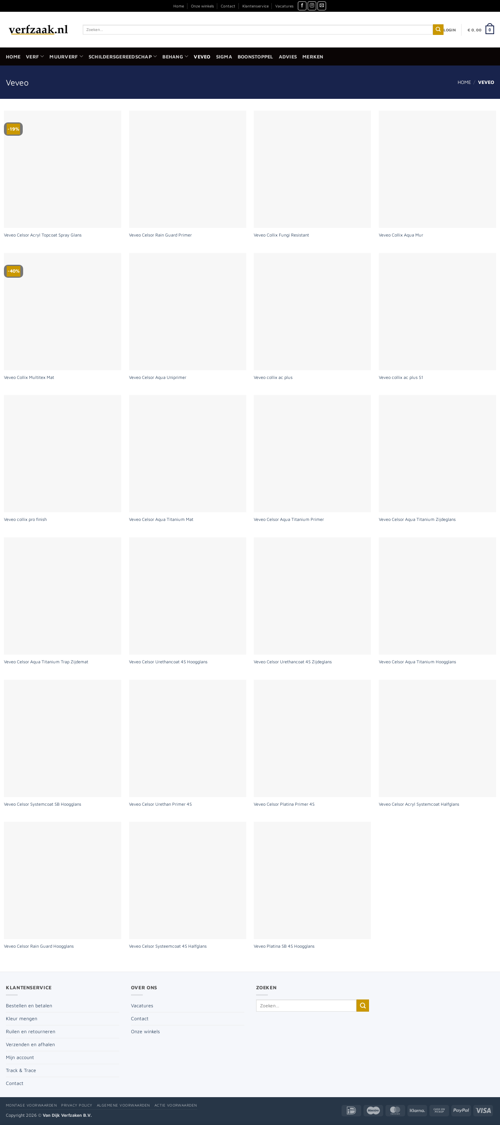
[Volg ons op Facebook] (302, 6)
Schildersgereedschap (123, 56)
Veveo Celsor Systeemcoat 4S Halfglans (168, 945)
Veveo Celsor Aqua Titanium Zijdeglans (417, 519)
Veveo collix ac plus (273, 377)
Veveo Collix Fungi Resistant (281, 234)
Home (178, 6)
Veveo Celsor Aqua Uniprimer (157, 377)
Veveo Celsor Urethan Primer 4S (160, 803)
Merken (313, 57)
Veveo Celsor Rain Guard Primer (160, 234)
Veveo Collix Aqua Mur (401, 234)
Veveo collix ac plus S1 (401, 377)
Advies (288, 57)
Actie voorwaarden (176, 1105)
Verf (35, 56)
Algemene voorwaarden (123, 1105)
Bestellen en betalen (29, 1005)
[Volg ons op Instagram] (311, 6)
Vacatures (284, 6)
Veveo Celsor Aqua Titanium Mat (161, 519)
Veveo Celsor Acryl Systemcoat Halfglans (419, 803)
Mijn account (20, 1057)
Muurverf (66, 56)
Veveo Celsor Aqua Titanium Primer (289, 519)
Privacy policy (77, 1105)
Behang (175, 56)
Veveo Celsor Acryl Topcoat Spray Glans (43, 234)
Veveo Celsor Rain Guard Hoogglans (39, 945)
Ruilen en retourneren (30, 1031)
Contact (228, 6)
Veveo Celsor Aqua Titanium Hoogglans (417, 661)
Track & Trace (21, 1070)
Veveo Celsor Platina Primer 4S (284, 803)
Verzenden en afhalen (30, 1044)
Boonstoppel (255, 57)
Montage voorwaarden (31, 1105)
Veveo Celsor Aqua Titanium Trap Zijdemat (46, 661)
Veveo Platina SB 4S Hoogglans (284, 945)
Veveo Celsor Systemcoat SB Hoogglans (42, 803)
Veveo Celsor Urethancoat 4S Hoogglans (168, 661)
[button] (450, 30)
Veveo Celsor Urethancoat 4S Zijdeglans (293, 661)
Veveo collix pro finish (25, 519)
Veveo (202, 57)
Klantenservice (255, 6)
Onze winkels (202, 6)
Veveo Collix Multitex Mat (29, 377)
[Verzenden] (438, 29)
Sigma (224, 57)
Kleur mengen (21, 1018)
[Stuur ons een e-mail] (321, 6)
